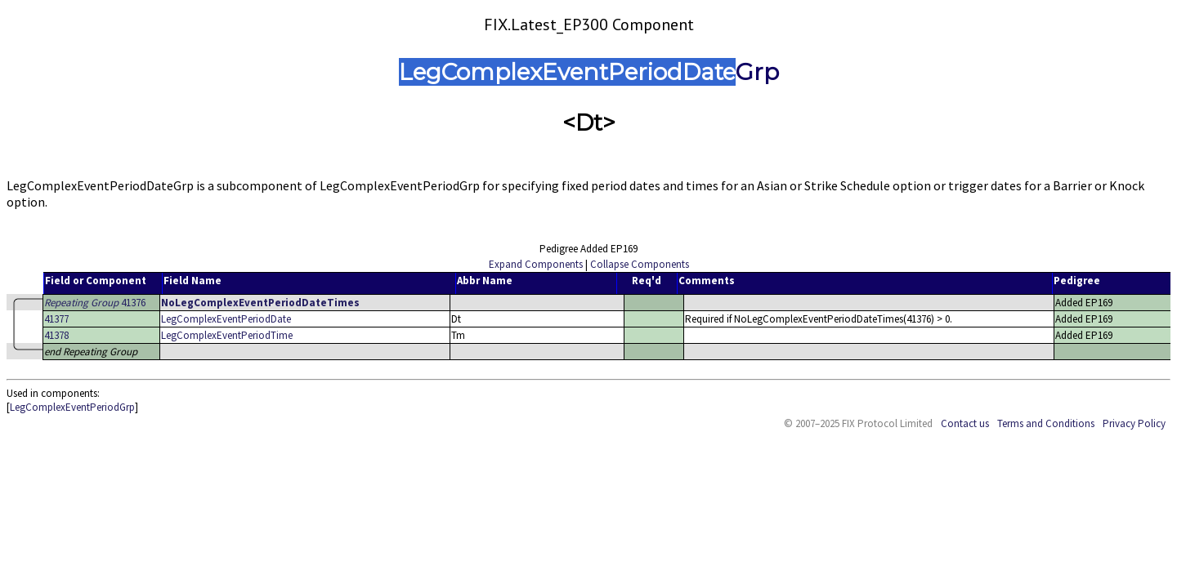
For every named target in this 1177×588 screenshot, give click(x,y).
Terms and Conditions (1045, 423)
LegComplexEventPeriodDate (226, 319)
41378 (56, 335)
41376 (94, 303)
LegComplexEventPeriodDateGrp (589, 72)
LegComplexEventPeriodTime (227, 335)
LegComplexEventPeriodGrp (72, 407)
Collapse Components (639, 264)
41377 (56, 319)
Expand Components (536, 264)
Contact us (965, 423)
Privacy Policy (1134, 423)
